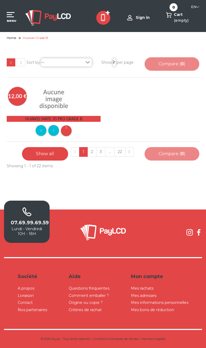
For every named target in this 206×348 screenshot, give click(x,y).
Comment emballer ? (89, 295)
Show (106, 62)
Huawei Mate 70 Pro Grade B (53, 118)
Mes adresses (143, 295)
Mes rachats (142, 288)
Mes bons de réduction (152, 309)
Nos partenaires (32, 309)
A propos (26, 288)
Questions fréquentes (89, 288)
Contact (25, 302)
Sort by (33, 62)
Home (11, 38)
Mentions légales (153, 339)
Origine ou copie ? (86, 302)
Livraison (26, 295)
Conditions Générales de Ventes (115, 339)
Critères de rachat (85, 309)
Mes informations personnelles (159, 302)
